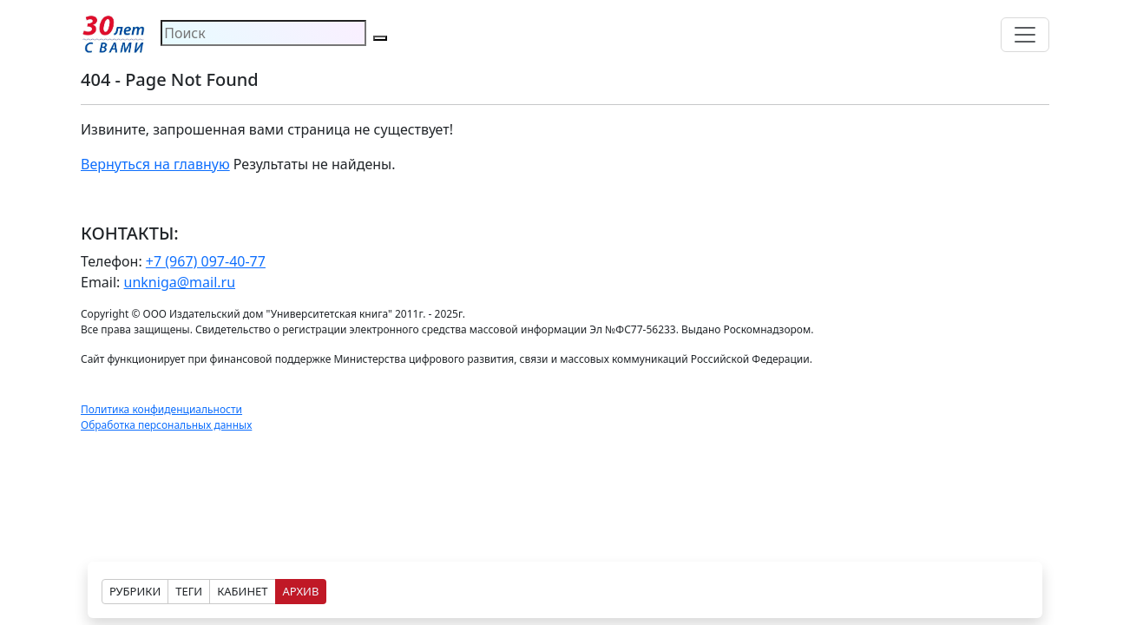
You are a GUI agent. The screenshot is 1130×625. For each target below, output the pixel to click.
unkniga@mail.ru (180, 282)
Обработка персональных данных (166, 425)
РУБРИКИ (135, 591)
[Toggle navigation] (1025, 34)
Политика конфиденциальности (161, 409)
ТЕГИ (188, 591)
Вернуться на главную (155, 164)
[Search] (263, 33)
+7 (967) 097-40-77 (206, 261)
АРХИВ (301, 591)
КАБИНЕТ (242, 591)
